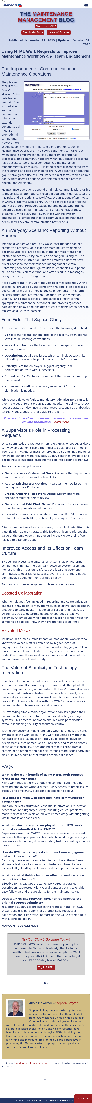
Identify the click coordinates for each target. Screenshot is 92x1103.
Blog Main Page (32, 32)
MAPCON (36, 1100)
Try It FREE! (46, 967)
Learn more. (61, 422)
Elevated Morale (17, 630)
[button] (83, 1098)
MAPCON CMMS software (30, 944)
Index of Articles (59, 32)
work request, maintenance (32, 1063)
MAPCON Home (46, 26)
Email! (72, 1100)
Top (46, 982)
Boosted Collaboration (22, 593)
